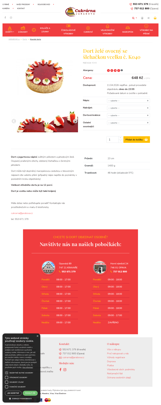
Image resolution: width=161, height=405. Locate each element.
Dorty (9, 32)
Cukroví (88, 32)
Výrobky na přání (146, 32)
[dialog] (21, 367)
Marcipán (127, 32)
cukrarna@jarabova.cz (22, 213)
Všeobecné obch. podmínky (121, 369)
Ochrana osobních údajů (119, 377)
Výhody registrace (116, 357)
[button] (21, 398)
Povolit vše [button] (30, 393)
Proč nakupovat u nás (118, 353)
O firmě (6, 4)
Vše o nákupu (114, 349)
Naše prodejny (23, 4)
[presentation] (14, 121)
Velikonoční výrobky (107, 32)
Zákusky (23, 32)
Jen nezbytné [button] (13, 393)
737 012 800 (140, 8)
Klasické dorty (35, 39)
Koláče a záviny (45, 30)
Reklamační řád (115, 373)
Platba (110, 365)
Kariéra (6, 8)
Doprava (111, 361)
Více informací (27, 367)
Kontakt (21, 8)
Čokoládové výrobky (68, 32)
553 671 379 (138, 4)
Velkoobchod (43, 4)
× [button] (37, 336)
